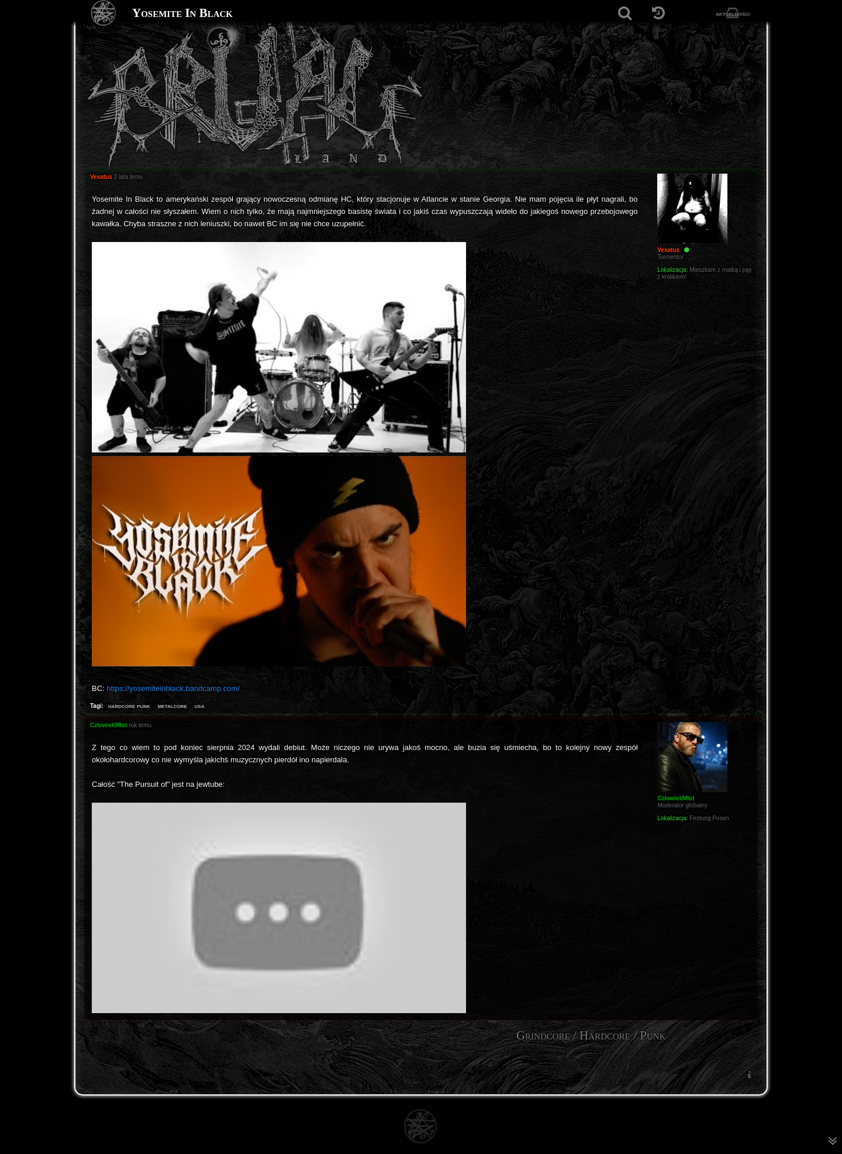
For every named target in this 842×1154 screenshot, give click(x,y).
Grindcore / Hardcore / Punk (591, 1035)
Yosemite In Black (182, 13)
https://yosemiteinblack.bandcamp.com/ (173, 688)
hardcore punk (129, 705)
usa (200, 705)
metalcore (172, 705)
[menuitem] (749, 1074)
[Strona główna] (104, 13)
